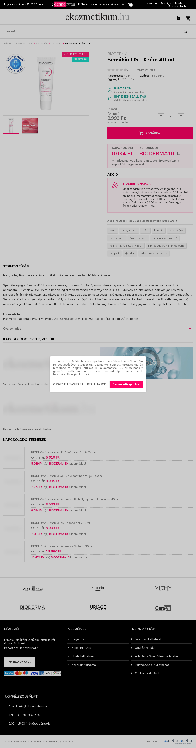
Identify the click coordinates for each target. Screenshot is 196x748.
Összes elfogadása (125, 384)
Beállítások (96, 384)
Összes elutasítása (68, 384)
